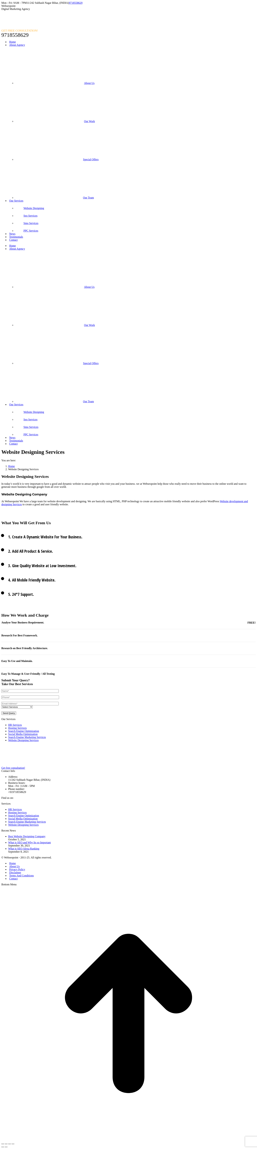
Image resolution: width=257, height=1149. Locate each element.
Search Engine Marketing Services (27, 737)
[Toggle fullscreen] (9, 1143)
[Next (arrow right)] (6, 1146)
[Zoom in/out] (13, 1143)
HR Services (15, 724)
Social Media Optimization (23, 734)
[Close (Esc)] (2, 1143)
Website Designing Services (23, 740)
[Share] (6, 1143)
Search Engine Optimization (23, 731)
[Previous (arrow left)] (2, 1146)
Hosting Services (17, 728)
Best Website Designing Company (26, 836)
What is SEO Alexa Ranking (23, 848)
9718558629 (75, 2)
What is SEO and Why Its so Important (29, 842)
